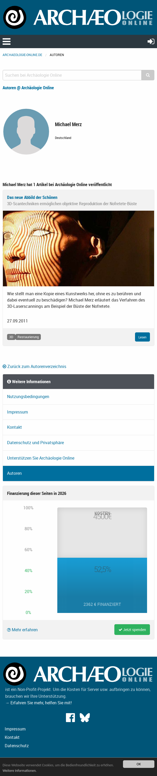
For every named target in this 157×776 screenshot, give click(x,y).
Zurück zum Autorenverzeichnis (34, 366)
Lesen (142, 337)
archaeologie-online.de (22, 55)
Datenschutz (17, 746)
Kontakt (14, 427)
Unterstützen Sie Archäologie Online (40, 458)
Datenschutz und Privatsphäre (35, 442)
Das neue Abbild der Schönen (32, 197)
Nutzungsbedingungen (28, 396)
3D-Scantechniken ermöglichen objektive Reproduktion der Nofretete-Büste (72, 203)
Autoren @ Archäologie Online (28, 88)
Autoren (14, 473)
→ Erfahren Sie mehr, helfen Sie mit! (38, 703)
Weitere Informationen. (20, 770)
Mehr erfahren (22, 630)
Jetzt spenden (132, 629)
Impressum (17, 412)
